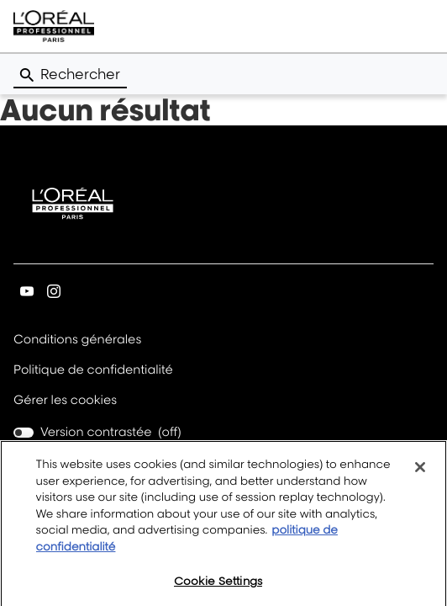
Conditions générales (77, 340)
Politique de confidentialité (93, 370)
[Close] (420, 473)
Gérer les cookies (65, 400)
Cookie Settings (218, 587)
